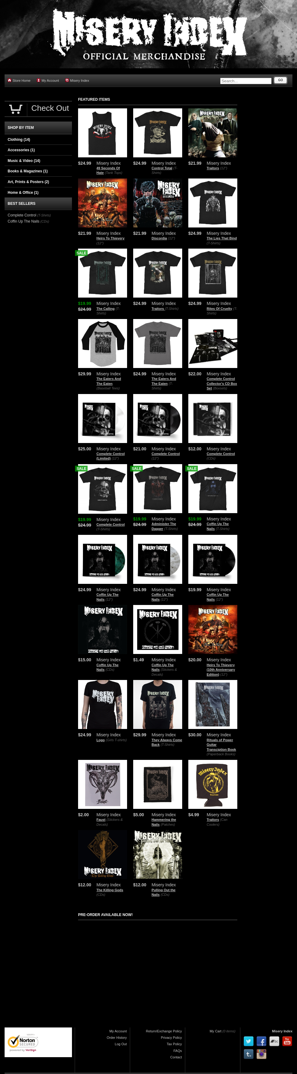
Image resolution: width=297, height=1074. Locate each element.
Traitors (213, 168)
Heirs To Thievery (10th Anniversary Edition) (221, 669)
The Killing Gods (109, 890)
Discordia (159, 238)
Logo (100, 740)
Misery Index (77, 80)
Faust (100, 819)
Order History (117, 1037)
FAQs (177, 1051)
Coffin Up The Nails (23, 221)
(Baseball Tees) (108, 388)
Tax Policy (174, 1044)
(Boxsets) (220, 388)
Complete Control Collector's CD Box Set (222, 383)
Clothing (19, 139)
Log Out (121, 1044)
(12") (223, 168)
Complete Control (166, 454)
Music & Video (24, 161)
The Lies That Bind (222, 238)
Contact (176, 1057)
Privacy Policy (171, 1037)
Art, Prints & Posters (28, 182)
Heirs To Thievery (110, 238)
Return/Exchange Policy (164, 1031)
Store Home (19, 80)
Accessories (21, 150)
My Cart (216, 1031)
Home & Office (23, 192)
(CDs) (211, 458)
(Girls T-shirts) (116, 740)
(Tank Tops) (113, 173)
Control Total (162, 168)
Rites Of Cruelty (219, 308)
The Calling (105, 308)
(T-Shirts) (213, 243)
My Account (48, 80)
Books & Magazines (28, 171)
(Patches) (168, 824)
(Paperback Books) (221, 754)
